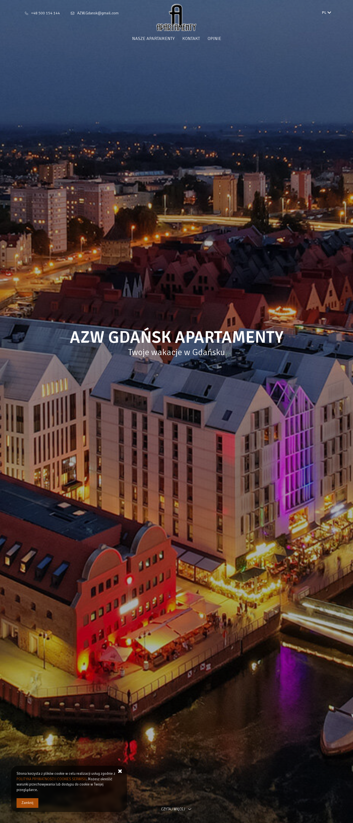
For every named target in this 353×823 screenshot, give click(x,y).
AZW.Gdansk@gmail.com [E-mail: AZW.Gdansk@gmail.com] (98, 13)
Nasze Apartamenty (153, 38)
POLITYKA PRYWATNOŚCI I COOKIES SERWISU (51, 779)
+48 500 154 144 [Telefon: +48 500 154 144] (45, 13)
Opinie (214, 38)
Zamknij (27, 803)
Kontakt (191, 38)
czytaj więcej (176, 809)
